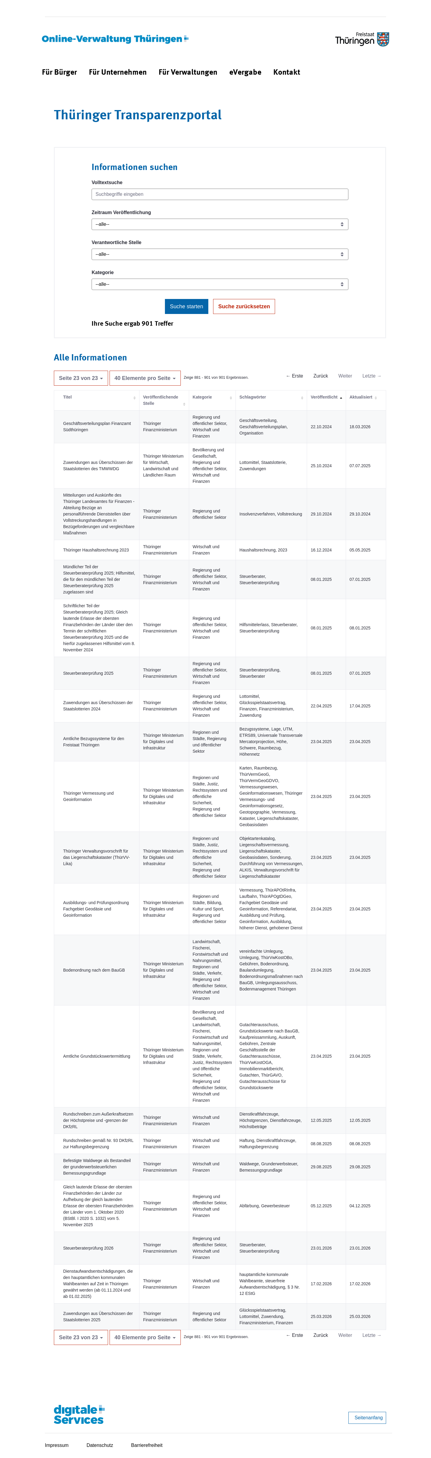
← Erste (294, 375)
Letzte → (372, 375)
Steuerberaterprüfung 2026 (88, 1248)
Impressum (57, 1445)
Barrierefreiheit (147, 1445)
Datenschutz (99, 1445)
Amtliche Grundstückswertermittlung (96, 1056)
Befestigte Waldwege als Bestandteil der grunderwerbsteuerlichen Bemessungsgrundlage (97, 1167)
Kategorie (103, 272)
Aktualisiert (361, 397)
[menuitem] (59, 73)
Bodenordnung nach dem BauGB (94, 970)
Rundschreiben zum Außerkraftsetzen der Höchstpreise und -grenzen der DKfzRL (98, 1120)
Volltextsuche (107, 182)
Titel (67, 397)
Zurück (320, 375)
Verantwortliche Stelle (116, 242)
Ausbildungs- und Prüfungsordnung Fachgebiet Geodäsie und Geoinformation (96, 909)
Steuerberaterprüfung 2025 (88, 673)
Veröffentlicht (324, 397)
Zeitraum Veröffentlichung (121, 212)
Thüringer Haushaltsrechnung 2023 (96, 550)
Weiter (345, 375)
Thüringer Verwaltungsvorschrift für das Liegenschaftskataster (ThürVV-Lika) (96, 857)
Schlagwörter (252, 397)
